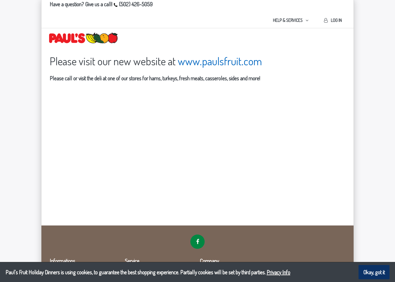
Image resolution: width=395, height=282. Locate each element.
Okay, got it (374, 272)
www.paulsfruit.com (220, 61)
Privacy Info (278, 272)
